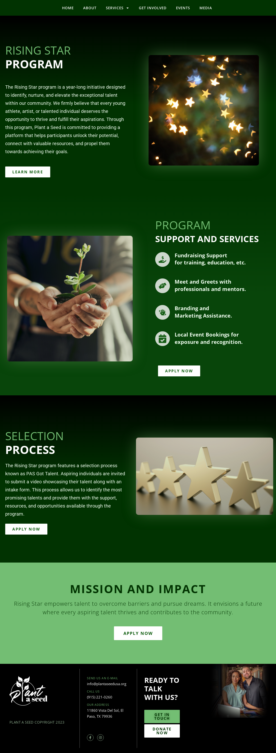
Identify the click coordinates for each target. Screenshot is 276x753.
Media (205, 7)
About (89, 7)
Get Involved (153, 7)
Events (183, 7)
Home (68, 7)
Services (117, 8)
